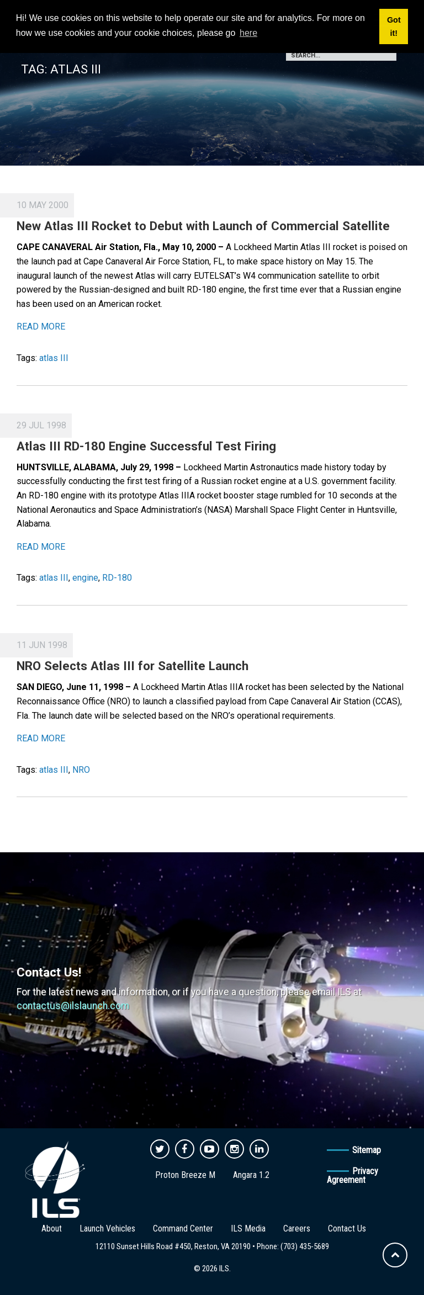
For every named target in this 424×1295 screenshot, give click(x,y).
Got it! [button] (394, 26)
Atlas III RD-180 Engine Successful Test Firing (146, 446)
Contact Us (347, 1228)
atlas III (53, 358)
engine (85, 577)
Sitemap (366, 1150)
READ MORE (41, 326)
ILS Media (248, 1228)
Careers (296, 1228)
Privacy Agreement (352, 1175)
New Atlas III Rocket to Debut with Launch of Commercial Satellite (203, 226)
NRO (81, 770)
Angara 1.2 (251, 1175)
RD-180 (117, 577)
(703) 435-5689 (304, 1246)
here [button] (248, 33)
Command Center (183, 1228)
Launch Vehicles (107, 1228)
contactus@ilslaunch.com (73, 1005)
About (51, 1228)
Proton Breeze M (185, 1175)
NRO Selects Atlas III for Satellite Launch (132, 666)
